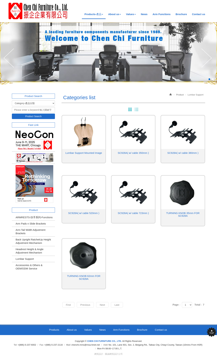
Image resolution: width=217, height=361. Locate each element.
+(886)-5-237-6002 (27, 345)
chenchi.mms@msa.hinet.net (85, 345)
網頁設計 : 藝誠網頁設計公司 (108, 354)
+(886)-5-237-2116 (53, 345)
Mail (68, 345)
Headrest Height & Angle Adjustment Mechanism (29, 251)
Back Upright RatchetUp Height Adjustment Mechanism (33, 241)
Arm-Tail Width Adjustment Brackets (30, 231)
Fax (41, 345)
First (68, 304)
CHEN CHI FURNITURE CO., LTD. (38, 11)
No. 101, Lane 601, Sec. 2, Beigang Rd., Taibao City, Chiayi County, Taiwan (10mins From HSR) (155, 345)
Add (105, 345)
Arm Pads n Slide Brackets (31, 223)
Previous (85, 304)
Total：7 (199, 304)
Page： (177, 304)
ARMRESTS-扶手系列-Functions (34, 217)
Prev (9, 58)
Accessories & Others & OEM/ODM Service (29, 267)
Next (207, 58)
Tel (15, 345)
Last (116, 304)
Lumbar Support (25, 258)
